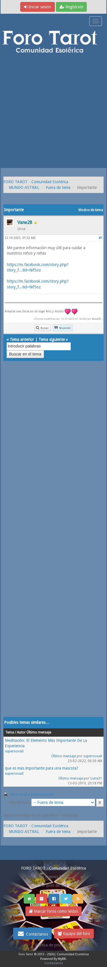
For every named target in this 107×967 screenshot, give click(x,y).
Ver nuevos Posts (54, 876)
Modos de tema (90, 210)
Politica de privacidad (53, 945)
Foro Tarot (26, 954)
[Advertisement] (53, 111)
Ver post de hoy (53, 885)
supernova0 (14, 751)
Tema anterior (22, 339)
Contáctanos (32, 934)
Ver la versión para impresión (32, 794)
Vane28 (96, 318)
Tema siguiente (52, 339)
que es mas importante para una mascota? (41, 768)
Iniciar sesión (37, 7)
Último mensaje (63, 756)
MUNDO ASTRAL (24, 187)
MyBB (62, 959)
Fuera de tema (58, 187)
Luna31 (96, 778)
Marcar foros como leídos (53, 911)
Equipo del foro (74, 933)
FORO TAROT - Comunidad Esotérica (35, 181)
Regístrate (71, 7)
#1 (100, 238)
